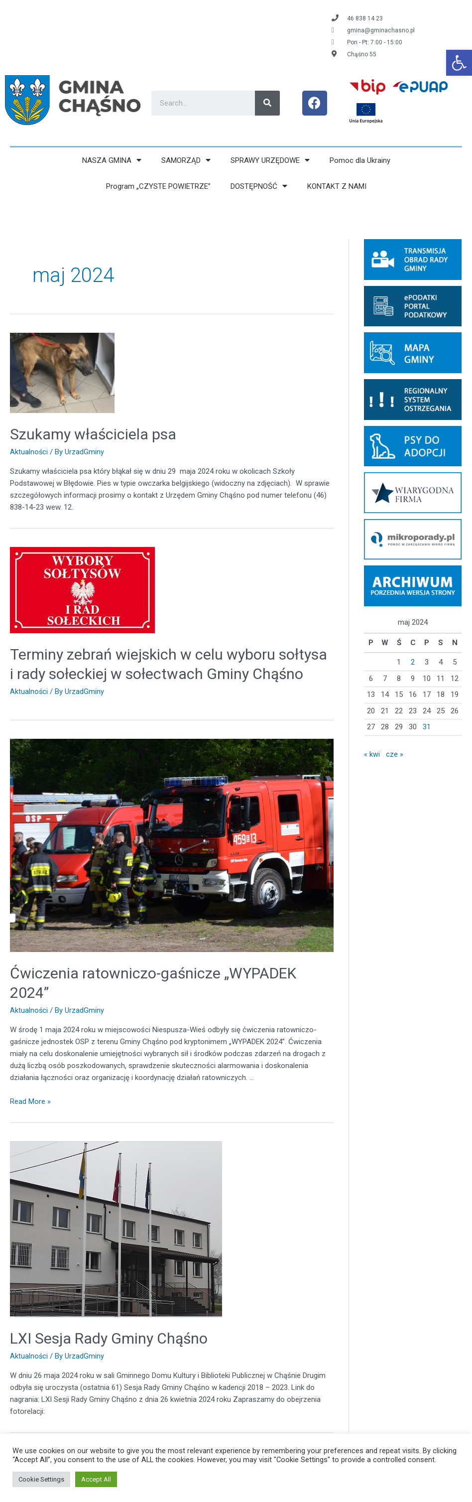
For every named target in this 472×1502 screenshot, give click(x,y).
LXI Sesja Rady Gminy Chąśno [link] (109, 1338)
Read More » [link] (30, 1100)
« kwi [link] (372, 754)
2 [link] (413, 662)
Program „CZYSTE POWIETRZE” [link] (158, 186)
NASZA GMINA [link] (111, 160)
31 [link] (427, 726)
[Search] (267, 103)
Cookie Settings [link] (41, 1479)
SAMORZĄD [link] (186, 160)
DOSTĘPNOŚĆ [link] (259, 186)
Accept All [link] (96, 1479)
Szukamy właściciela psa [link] (93, 434)
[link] (459, 63)
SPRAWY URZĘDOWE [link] (270, 160)
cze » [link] (394, 754)
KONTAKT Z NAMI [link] (336, 186)
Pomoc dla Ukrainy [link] (360, 160)
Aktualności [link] (29, 451)
